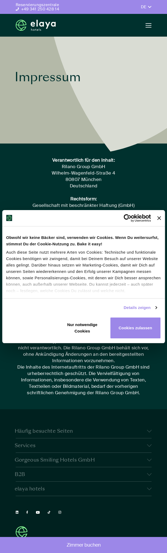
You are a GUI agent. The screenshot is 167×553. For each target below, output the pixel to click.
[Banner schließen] (159, 218)
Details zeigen (137, 307)
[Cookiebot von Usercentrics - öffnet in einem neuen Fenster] (127, 218)
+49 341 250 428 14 (40, 9)
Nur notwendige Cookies (82, 327)
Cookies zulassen (135, 328)
